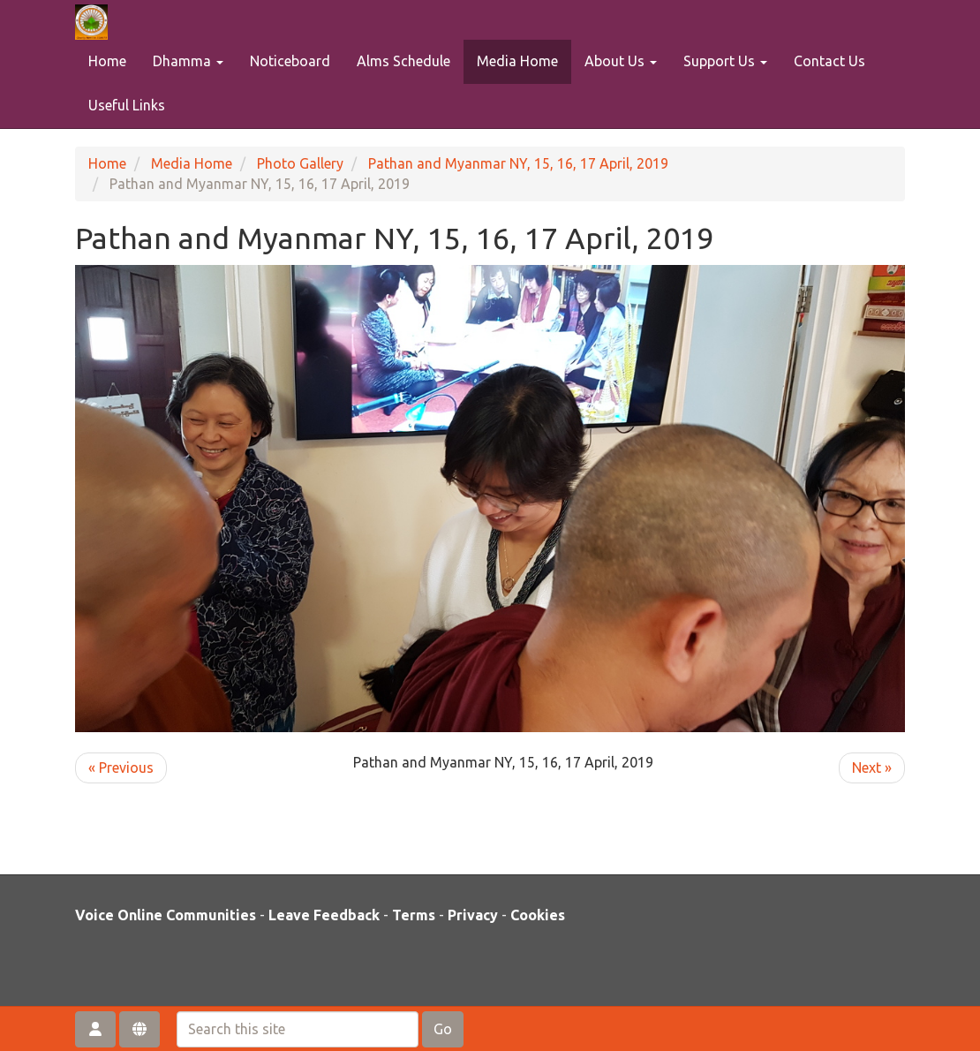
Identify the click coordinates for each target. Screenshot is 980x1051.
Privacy (473, 915)
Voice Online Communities (165, 915)
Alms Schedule (403, 61)
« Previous (121, 767)
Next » (872, 767)
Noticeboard (290, 61)
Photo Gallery (300, 163)
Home (107, 61)
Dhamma (188, 61)
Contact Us (829, 61)
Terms (413, 915)
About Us (620, 61)
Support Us (725, 61)
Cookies (537, 915)
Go (442, 1029)
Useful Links (126, 105)
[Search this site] (297, 1029)
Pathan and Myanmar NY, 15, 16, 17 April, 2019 (518, 163)
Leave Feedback (324, 915)
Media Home (517, 61)
